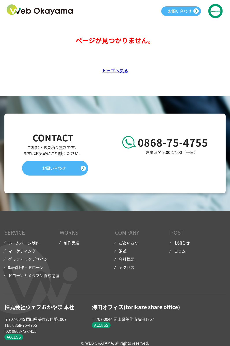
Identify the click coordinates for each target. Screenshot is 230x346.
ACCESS (14, 337)
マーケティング (22, 251)
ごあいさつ (129, 243)
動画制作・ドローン (26, 267)
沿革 (123, 251)
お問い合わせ (180, 11)
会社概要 (127, 259)
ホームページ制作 (24, 243)
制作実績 (71, 243)
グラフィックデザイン (28, 259)
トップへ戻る (115, 70)
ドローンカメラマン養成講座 (33, 276)
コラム (180, 251)
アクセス (126, 267)
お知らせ (182, 243)
